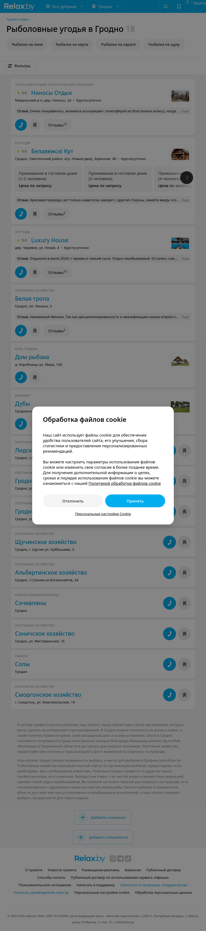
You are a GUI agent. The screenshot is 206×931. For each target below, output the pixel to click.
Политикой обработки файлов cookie (125, 483)
